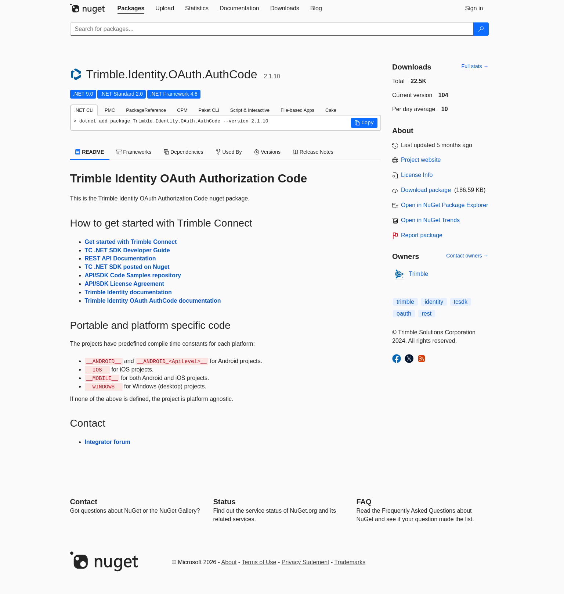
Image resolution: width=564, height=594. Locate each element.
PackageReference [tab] (146, 110)
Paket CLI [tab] (209, 110)
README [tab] (90, 152)
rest (427, 313)
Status (224, 502)
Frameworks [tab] (133, 152)
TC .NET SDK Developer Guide (127, 250)
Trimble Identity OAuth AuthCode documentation (153, 301)
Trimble (419, 274)
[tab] (131, 8)
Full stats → (475, 66)
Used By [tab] (229, 152)
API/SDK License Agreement (124, 284)
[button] (364, 123)
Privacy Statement (305, 562)
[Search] (481, 29)
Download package (426, 190)
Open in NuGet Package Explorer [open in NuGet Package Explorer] (444, 205)
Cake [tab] (330, 110)
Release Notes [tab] (313, 152)
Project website (421, 160)
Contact (83, 502)
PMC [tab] (110, 110)
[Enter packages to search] (272, 29)
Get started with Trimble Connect (131, 242)
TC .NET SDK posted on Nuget (127, 267)
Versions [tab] (267, 152)
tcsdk (460, 302)
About (229, 562)
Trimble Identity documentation (128, 292)
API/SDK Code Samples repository (133, 275)
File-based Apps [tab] (297, 110)
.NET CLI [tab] (84, 110)
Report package (421, 235)
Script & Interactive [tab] (250, 110)
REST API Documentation (120, 258)
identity (433, 302)
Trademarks (350, 562)
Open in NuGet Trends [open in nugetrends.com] (430, 220)
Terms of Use (259, 562)
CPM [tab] (182, 110)
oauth (404, 313)
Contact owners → (467, 256)
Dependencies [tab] (183, 152)
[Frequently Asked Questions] (364, 502)
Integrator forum (107, 442)
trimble (405, 302)
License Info (417, 175)
